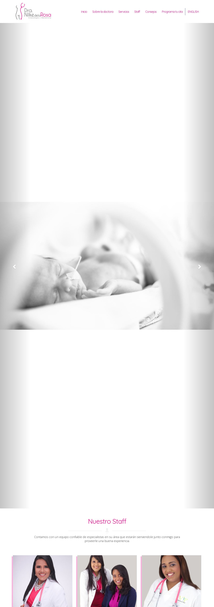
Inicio (84, 12)
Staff (137, 12)
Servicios (123, 12)
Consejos (150, 12)
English (193, 12)
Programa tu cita (172, 12)
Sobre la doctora (102, 12)
